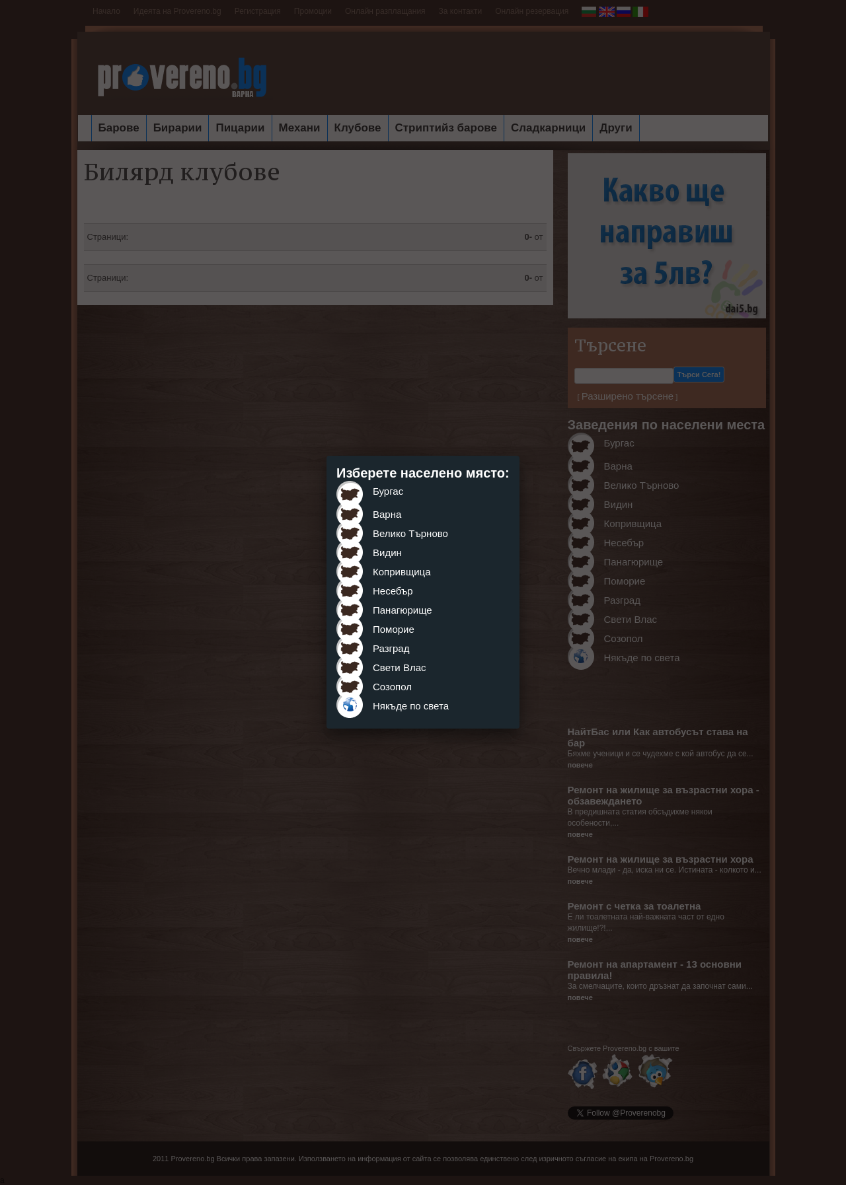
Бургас (388, 491)
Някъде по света (411, 705)
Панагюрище (402, 610)
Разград (391, 648)
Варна (387, 514)
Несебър (393, 590)
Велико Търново (410, 533)
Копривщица (402, 571)
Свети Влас (399, 667)
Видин (387, 552)
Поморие (393, 629)
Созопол (392, 686)
